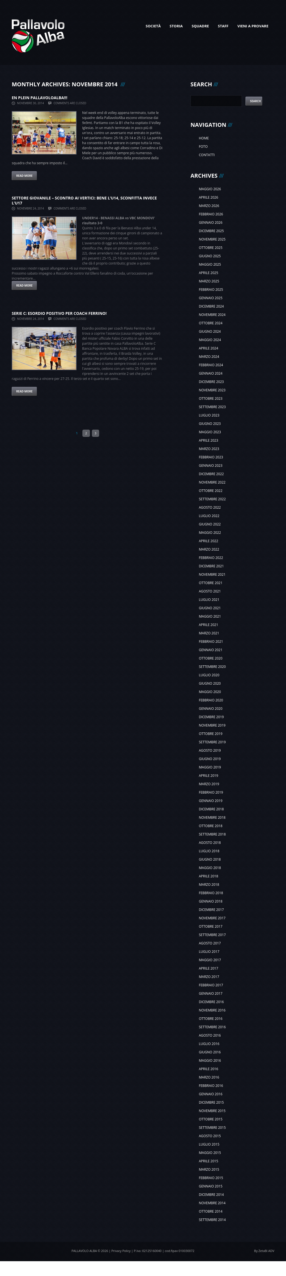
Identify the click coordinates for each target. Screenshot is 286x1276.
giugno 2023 (210, 423)
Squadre (200, 25)
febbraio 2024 (211, 365)
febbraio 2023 (211, 457)
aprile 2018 (208, 876)
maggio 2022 (210, 532)
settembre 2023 (212, 406)
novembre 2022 (212, 482)
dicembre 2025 (211, 230)
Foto (203, 146)
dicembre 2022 (211, 474)
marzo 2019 (209, 784)
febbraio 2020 (211, 700)
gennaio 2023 (210, 465)
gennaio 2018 (210, 901)
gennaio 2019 (210, 800)
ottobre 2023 (210, 398)
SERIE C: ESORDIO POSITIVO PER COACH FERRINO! (59, 313)
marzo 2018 (209, 884)
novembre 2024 (212, 314)
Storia (176, 25)
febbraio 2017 (211, 985)
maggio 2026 (210, 189)
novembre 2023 (212, 390)
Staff (223, 25)
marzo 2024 (209, 356)
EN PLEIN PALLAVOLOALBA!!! (39, 97)
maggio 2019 (210, 767)
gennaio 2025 (210, 298)
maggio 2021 (210, 616)
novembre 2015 (212, 1110)
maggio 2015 (210, 1152)
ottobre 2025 (210, 247)
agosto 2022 (210, 507)
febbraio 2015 (211, 1177)
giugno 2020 (210, 683)
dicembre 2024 (211, 306)
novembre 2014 (212, 1203)
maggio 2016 (210, 1060)
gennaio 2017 (210, 993)
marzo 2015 (209, 1169)
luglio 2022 (209, 515)
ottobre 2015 (210, 1119)
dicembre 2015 (211, 1102)
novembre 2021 (212, 574)
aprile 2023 (208, 440)
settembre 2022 (212, 499)
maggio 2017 (210, 960)
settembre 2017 (212, 934)
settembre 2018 (212, 834)
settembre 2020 (212, 666)
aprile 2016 (208, 1068)
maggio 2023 (210, 432)
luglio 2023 (209, 415)
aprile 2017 (208, 968)
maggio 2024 (210, 339)
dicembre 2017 (211, 909)
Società (153, 25)
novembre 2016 (212, 1010)
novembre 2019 (212, 725)
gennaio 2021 (210, 649)
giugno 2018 (210, 859)
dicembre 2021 (211, 566)
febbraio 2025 (211, 289)
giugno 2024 (210, 331)
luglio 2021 (209, 599)
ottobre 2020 (210, 658)
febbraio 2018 (211, 893)
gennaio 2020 (210, 708)
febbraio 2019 (211, 792)
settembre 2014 (212, 1219)
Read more (24, 176)
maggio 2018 (210, 867)
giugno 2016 (210, 1052)
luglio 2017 (209, 951)
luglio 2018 (209, 851)
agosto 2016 (210, 1035)
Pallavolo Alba (84, 1251)
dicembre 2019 (211, 717)
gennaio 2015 (210, 1186)
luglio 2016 (209, 1043)
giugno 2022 (210, 524)
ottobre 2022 (210, 490)
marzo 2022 (209, 549)
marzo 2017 (209, 976)
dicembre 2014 (211, 1194)
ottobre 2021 (210, 582)
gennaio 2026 (210, 222)
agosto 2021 (210, 591)
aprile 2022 (208, 541)
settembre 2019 (212, 742)
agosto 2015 (210, 1136)
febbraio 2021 (211, 641)
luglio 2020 (209, 675)
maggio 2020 (210, 691)
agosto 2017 (210, 943)
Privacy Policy (121, 1251)
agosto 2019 (210, 750)
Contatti (207, 155)
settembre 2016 (212, 1027)
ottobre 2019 (210, 733)
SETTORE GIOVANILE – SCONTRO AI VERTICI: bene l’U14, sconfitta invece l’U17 (84, 200)
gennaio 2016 (210, 1094)
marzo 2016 (209, 1077)
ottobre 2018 (210, 825)
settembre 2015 (212, 1127)
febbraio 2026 (211, 214)
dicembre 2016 (211, 1001)
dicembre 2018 (211, 809)
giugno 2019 (210, 758)
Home (204, 138)
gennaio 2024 (210, 373)
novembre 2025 (212, 239)
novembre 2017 (212, 918)
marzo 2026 (209, 205)
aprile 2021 (208, 624)
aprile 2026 (208, 197)
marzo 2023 (209, 448)
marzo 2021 (209, 633)
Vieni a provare (252, 25)
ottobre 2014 (210, 1211)
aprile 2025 (208, 272)
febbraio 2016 (211, 1085)
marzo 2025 (209, 281)
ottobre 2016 (210, 1018)
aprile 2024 (208, 348)
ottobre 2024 (210, 323)
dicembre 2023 (211, 381)
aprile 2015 (208, 1161)
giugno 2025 (210, 256)
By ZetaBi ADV (264, 1251)
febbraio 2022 (211, 557)
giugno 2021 (210, 608)
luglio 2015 (209, 1144)
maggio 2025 (210, 264)
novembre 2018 (212, 817)
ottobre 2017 (210, 926)
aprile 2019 (208, 775)
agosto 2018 (210, 842)
